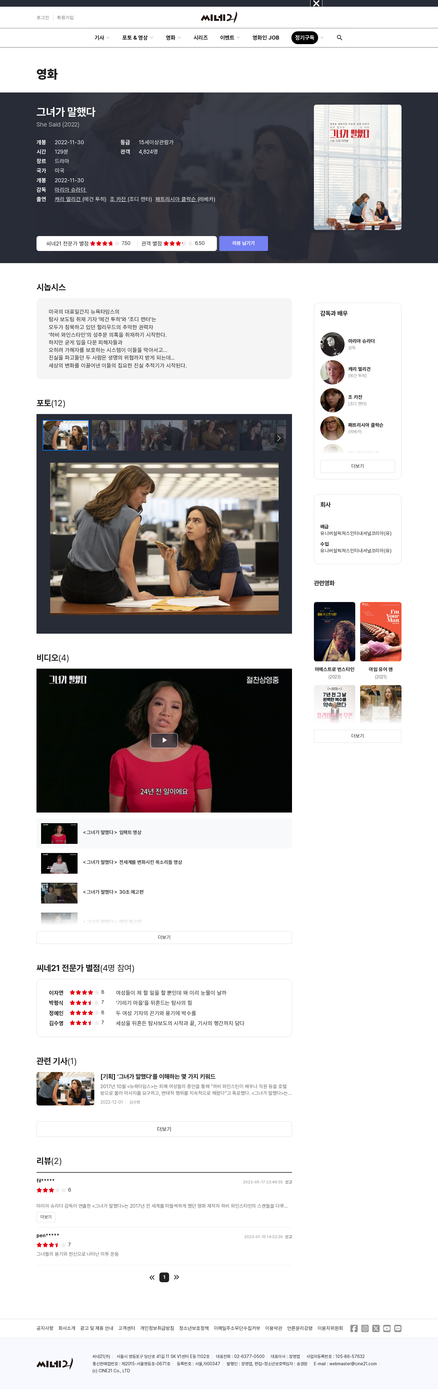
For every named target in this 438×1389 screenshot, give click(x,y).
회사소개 (66, 1328)
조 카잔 (118, 199)
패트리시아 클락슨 (176, 199)
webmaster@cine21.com (353, 1363)
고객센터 (126, 1328)
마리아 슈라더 (71, 189)
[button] (279, 438)
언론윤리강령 (300, 1328)
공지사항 (45, 1328)
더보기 (164, 937)
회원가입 (65, 17)
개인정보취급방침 (157, 1328)
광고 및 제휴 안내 (97, 1328)
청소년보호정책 (194, 1328)
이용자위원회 (330, 1328)
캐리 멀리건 (68, 199)
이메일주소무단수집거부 (237, 1328)
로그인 (42, 17)
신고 (288, 1182)
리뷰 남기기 (243, 243)
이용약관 (273, 1328)
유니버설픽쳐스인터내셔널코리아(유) (356, 533)
